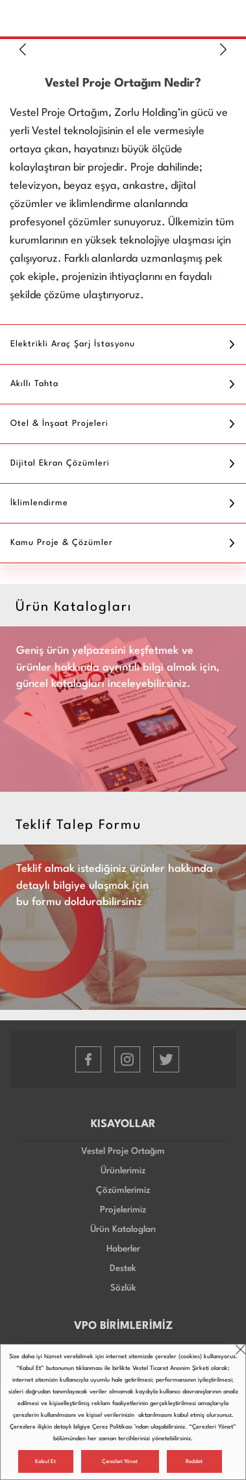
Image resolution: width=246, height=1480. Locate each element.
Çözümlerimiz (123, 1190)
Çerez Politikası (112, 1427)
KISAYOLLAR (123, 1124)
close (240, 1349)
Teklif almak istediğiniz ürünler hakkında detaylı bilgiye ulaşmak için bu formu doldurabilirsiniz (114, 885)
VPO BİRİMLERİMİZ (123, 1326)
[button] (22, 49)
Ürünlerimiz (123, 1170)
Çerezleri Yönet (120, 1461)
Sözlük (123, 1287)
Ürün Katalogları (123, 1229)
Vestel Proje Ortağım (123, 1151)
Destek (123, 1268)
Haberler (123, 1248)
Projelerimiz (123, 1209)
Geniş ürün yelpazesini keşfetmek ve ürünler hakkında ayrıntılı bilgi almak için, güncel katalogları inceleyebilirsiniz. (117, 667)
